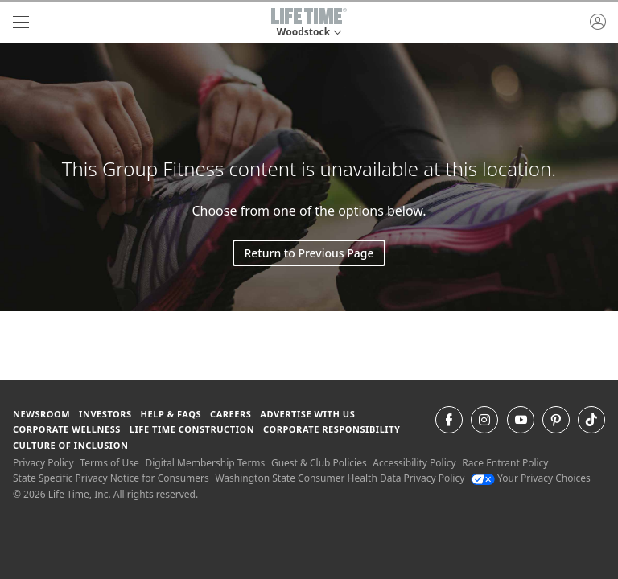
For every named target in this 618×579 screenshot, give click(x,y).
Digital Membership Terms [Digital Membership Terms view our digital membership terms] (205, 463)
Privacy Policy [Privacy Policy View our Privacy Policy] (43, 463)
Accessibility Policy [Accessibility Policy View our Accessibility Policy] (414, 463)
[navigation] (21, 22)
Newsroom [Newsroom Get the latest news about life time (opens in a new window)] (41, 414)
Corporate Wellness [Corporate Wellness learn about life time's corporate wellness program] (67, 429)
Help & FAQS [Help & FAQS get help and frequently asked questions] (171, 414)
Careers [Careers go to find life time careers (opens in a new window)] (230, 414)
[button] (309, 22)
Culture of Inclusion (70, 445)
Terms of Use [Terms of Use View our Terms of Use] (109, 463)
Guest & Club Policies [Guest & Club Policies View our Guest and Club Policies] (319, 463)
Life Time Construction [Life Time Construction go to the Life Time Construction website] (192, 429)
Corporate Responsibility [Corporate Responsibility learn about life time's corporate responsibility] (331, 429)
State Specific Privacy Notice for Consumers (111, 478)
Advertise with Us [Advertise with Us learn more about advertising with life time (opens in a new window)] (307, 414)
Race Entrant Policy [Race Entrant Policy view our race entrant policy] (505, 463)
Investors (105, 414)
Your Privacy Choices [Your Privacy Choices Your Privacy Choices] (531, 478)
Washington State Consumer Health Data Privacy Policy (339, 478)
